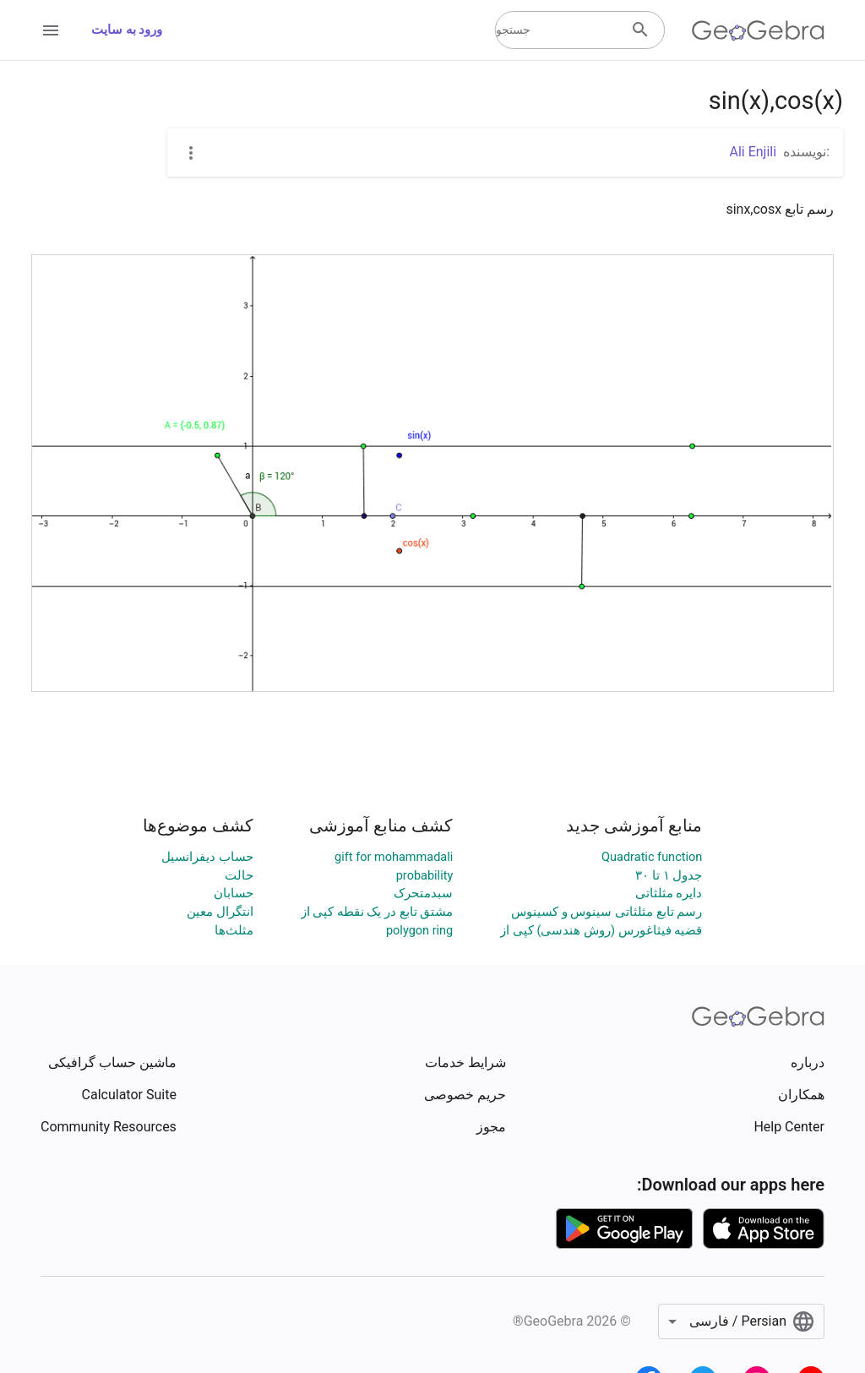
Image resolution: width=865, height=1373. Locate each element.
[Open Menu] (51, 30)
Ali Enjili (753, 152)
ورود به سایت (126, 30)
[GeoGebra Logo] (758, 30)
